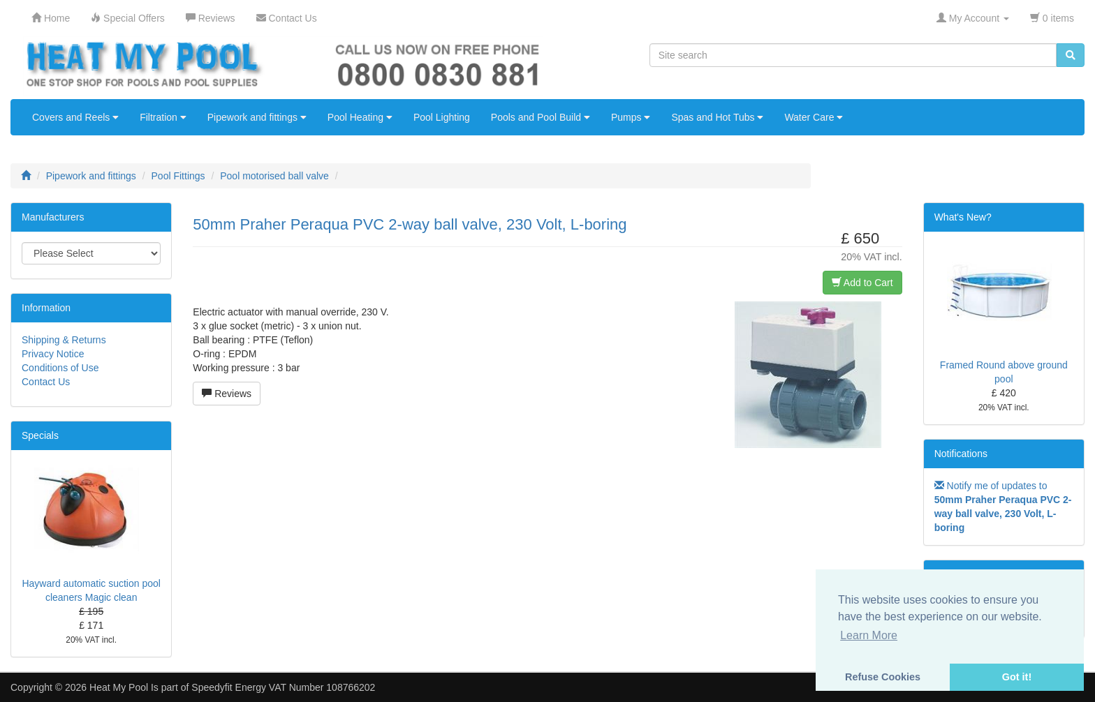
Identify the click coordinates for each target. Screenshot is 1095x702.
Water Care (813, 117)
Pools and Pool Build (540, 117)
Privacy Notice (53, 353)
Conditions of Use (60, 367)
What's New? (963, 217)
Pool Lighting (441, 117)
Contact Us (46, 381)
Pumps (630, 117)
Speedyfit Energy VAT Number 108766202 (283, 687)
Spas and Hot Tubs (717, 117)
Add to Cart (862, 282)
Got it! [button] (1016, 676)
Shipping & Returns (64, 339)
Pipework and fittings (257, 117)
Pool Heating (360, 117)
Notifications (960, 453)
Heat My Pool (118, 687)
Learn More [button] (868, 635)
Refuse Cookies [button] (882, 676)
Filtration (163, 117)
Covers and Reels (75, 117)
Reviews (226, 393)
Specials (40, 435)
